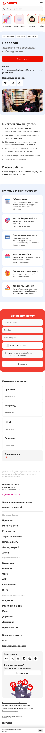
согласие (16, 353)
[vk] (5, 83)
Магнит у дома (10, 525)
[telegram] (12, 83)
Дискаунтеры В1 (11, 547)
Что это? (4, 731)
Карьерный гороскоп (14, 646)
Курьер (6, 611)
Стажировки (9, 584)
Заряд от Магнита (12, 536)
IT (5, 590)
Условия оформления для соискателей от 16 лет (17, 708)
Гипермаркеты (10, 542)
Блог (4, 640)
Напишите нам (22, 673)
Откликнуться (23, 59)
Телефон (7, 330)
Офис (5, 573)
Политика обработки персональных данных (16, 705)
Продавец (7, 520)
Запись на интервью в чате (17, 502)
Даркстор (7, 616)
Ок (40, 730)
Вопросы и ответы (12, 635)
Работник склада (12, 605)
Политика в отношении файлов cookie (14, 703)
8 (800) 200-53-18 (11, 494)
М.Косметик (9, 531)
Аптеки (6, 552)
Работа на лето (12, 507)
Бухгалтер (8, 563)
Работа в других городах (10, 711)
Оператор (7, 568)
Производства (10, 627)
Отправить (22, 364)
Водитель (7, 600)
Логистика (8, 622)
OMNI (5, 579)
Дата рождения (11, 338)
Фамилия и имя (10, 322)
